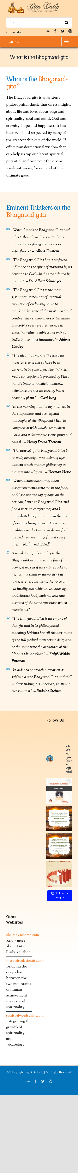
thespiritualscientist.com (19, 1121)
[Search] (66, 22)
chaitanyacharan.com (19, 1095)
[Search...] (39, 22)
